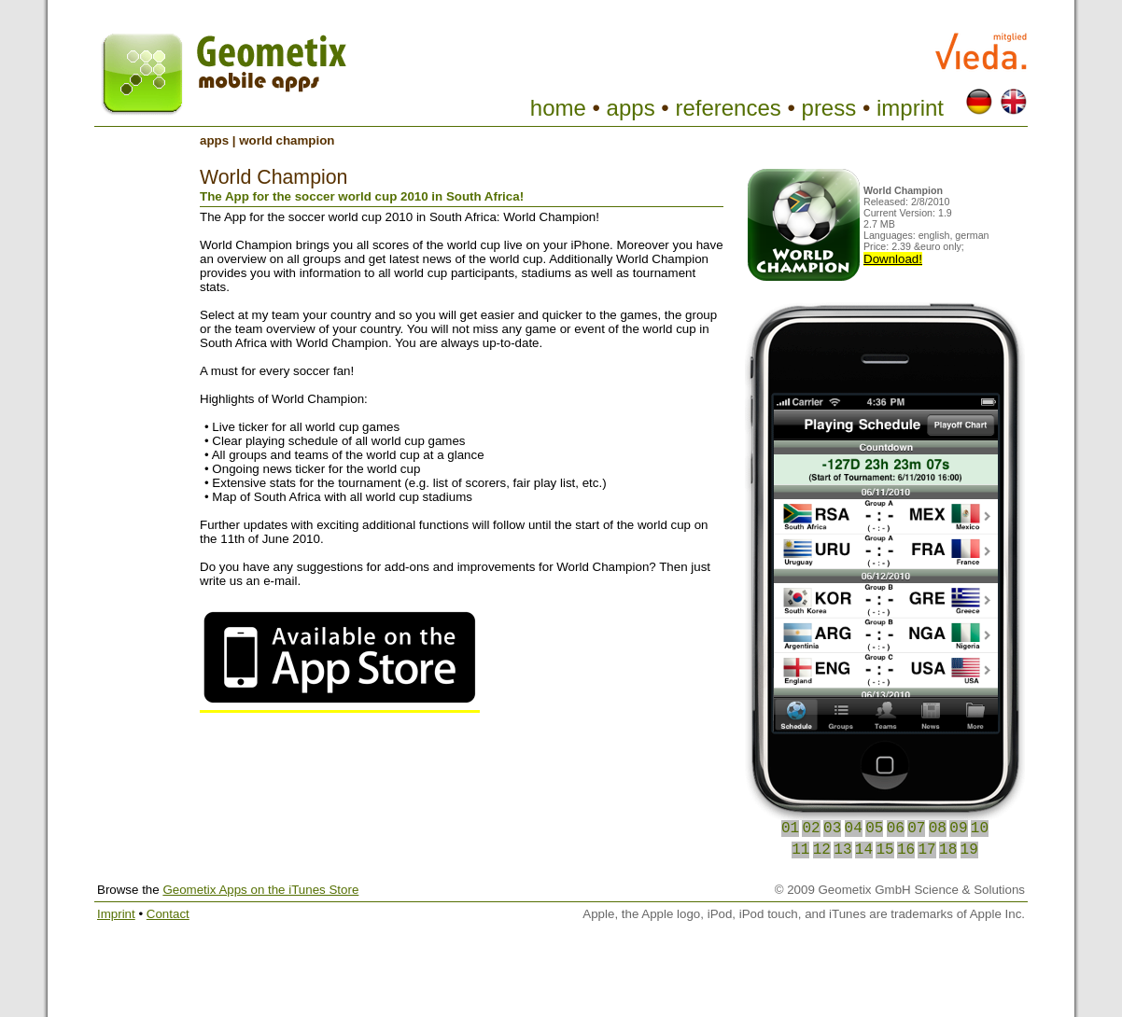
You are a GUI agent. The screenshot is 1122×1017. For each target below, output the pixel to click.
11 (800, 850)
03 (832, 828)
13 (842, 850)
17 (926, 850)
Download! (892, 259)
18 (948, 850)
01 (790, 828)
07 (916, 828)
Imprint (116, 914)
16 (906, 850)
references (727, 107)
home (558, 107)
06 (896, 828)
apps (631, 107)
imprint (910, 107)
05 (874, 828)
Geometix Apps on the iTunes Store (260, 890)
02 (811, 828)
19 (969, 850)
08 (938, 828)
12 (822, 850)
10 (980, 828)
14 (864, 850)
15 (884, 850)
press (829, 107)
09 (958, 828)
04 (854, 828)
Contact (168, 914)
